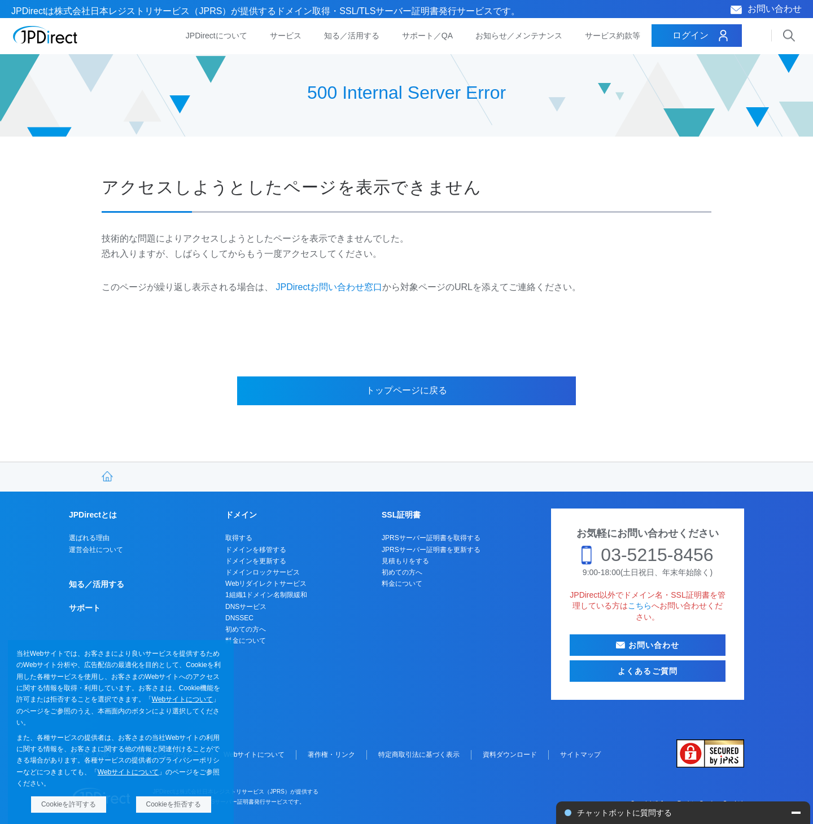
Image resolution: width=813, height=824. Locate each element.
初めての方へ (245, 629)
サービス (285, 35)
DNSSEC (239, 618)
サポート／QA (427, 35)
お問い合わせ (775, 9)
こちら (640, 605)
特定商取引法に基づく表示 (419, 755)
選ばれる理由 (89, 538)
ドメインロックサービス (262, 572)
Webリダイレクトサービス (266, 584)
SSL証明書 (401, 514)
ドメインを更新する (255, 561)
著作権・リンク (331, 755)
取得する (238, 538)
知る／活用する (351, 35)
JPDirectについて (216, 35)
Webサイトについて (182, 699)
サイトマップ (580, 755)
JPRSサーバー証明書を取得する (431, 538)
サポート (84, 607)
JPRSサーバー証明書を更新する (431, 550)
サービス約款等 (612, 35)
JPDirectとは (93, 514)
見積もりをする (405, 561)
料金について (245, 641)
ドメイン (241, 514)
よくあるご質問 (648, 671)
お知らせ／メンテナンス (518, 35)
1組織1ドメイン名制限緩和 (266, 595)
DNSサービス (245, 607)
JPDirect (45, 35)
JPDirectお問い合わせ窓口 (329, 287)
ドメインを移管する (255, 550)
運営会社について (96, 550)
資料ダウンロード (510, 755)
